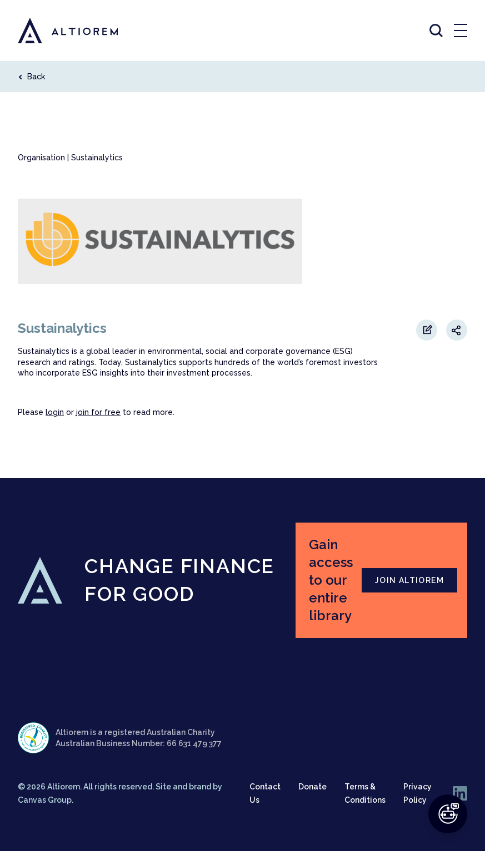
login (55, 412)
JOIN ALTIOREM (409, 580)
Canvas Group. (45, 800)
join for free (98, 412)
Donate (312, 786)
